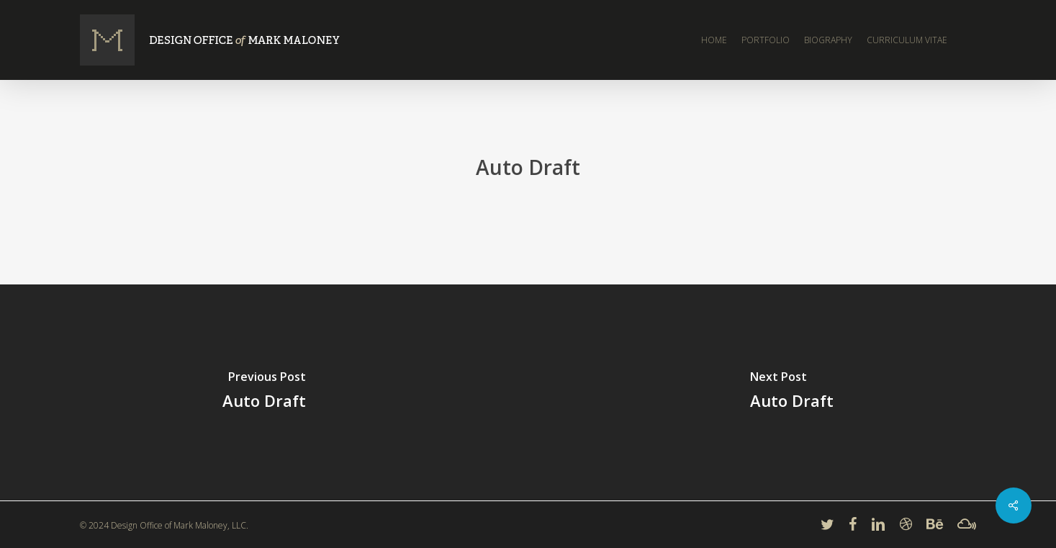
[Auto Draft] (264, 392)
